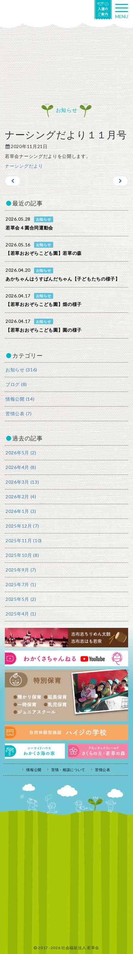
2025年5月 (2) (21, 599)
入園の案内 (103, 10)
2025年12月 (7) (22, 526)
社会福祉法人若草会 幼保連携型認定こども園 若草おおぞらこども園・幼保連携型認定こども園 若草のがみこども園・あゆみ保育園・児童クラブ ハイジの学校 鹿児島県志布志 (32, 12)
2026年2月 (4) (21, 496)
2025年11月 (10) (24, 540)
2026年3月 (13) (22, 482)
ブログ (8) (16, 384)
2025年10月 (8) (22, 555)
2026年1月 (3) (21, 511)
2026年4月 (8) (21, 467)
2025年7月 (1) (21, 584)
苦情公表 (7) (19, 413)
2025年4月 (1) (21, 613)
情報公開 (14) (20, 399)
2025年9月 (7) (21, 570)
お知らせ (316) (21, 369)
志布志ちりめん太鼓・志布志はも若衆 (66, 637)
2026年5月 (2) (21, 452)
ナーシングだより (24, 166)
